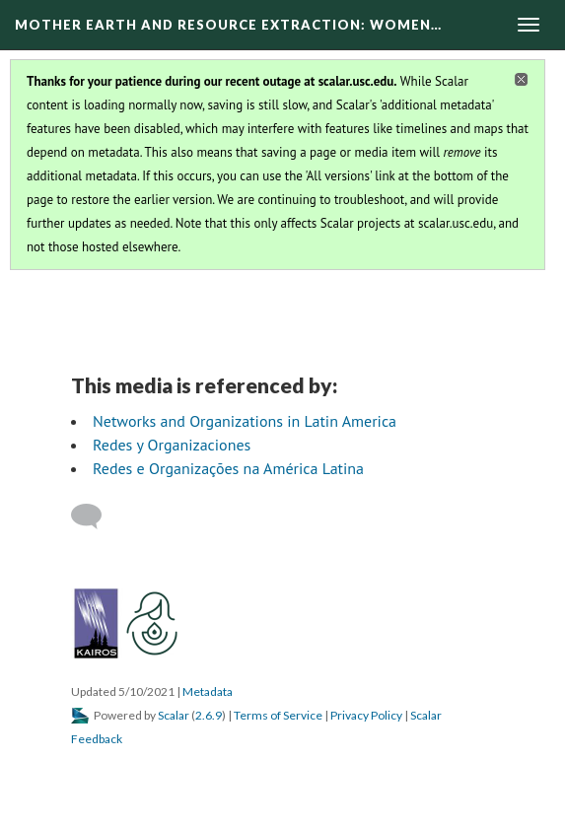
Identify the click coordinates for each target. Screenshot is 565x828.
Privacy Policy (366, 715)
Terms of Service (278, 715)
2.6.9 (208, 715)
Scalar (173, 715)
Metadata (207, 691)
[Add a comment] (95, 516)
